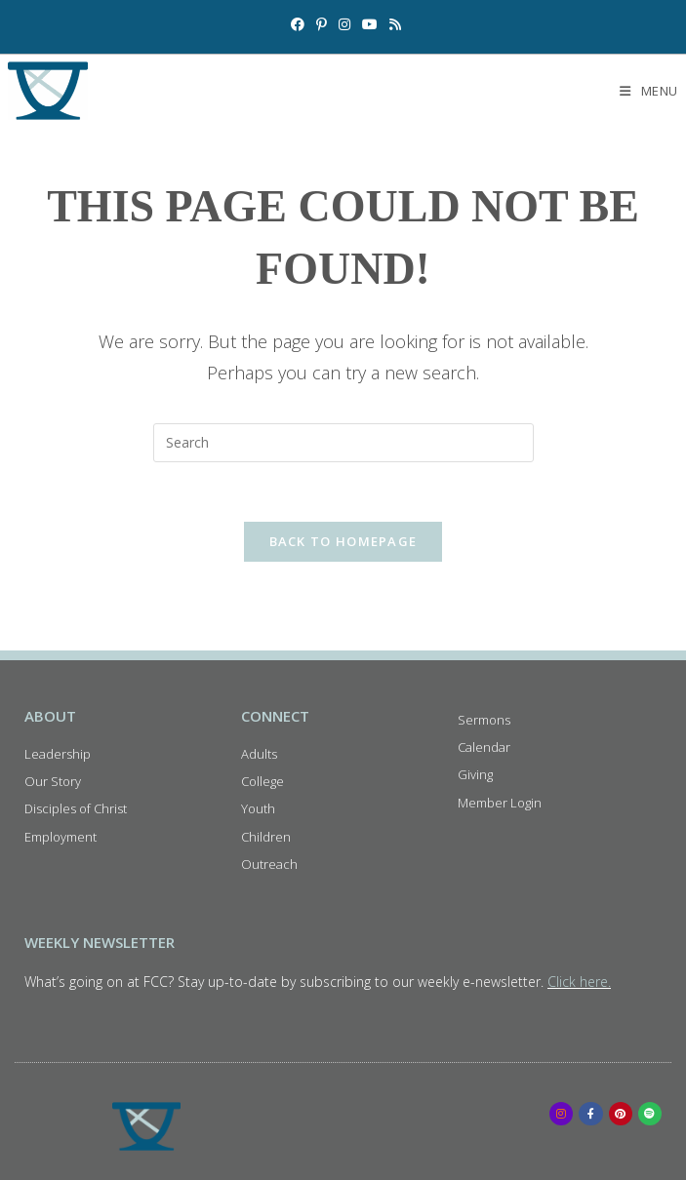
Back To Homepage (343, 541)
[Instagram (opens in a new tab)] (344, 24)
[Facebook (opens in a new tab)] (297, 24)
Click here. (579, 981)
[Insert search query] (343, 442)
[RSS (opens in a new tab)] (392, 24)
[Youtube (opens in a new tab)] (369, 24)
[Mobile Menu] (649, 90)
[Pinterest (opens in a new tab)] (321, 24)
